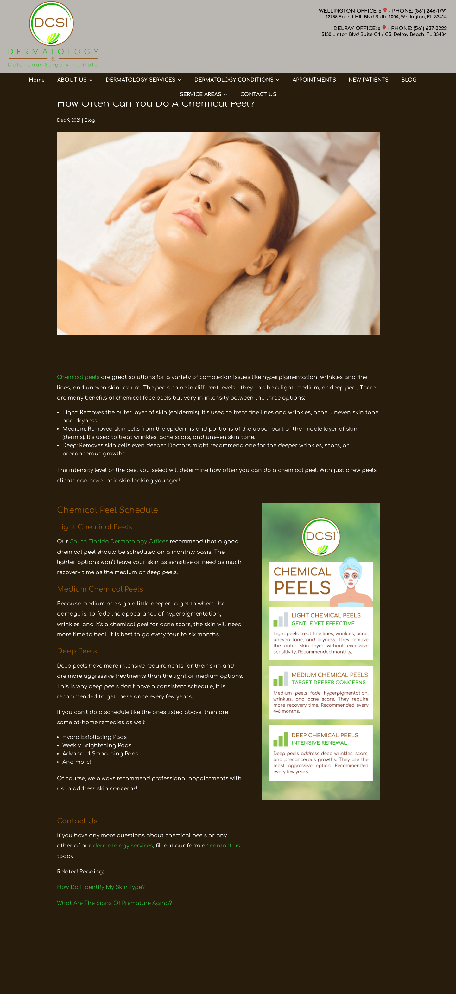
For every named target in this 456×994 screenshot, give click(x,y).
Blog (90, 120)
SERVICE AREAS (200, 69)
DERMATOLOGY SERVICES (140, 55)
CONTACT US (258, 69)
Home (37, 55)
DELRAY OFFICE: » (359, 28)
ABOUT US (72, 55)
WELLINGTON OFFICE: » (353, 11)
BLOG (408, 55)
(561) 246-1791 (431, 11)
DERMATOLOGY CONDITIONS (234, 55)
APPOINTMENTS (314, 55)
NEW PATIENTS (369, 55)
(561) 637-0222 (430, 28)
